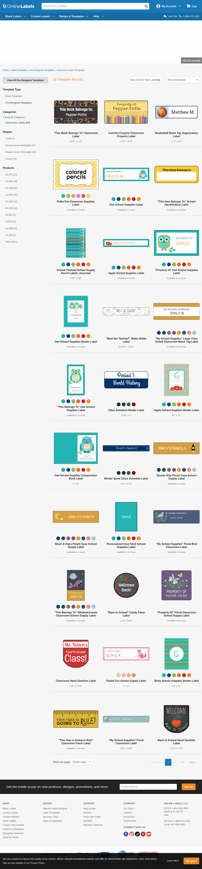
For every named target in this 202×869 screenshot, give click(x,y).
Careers (128, 812)
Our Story (128, 808)
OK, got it (191, 861)
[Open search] (146, 6)
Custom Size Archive (13, 825)
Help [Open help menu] (98, 16)
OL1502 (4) (11, 208)
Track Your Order (92, 816)
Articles (87, 812)
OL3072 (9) (11, 181)
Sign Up (188, 786)
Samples (87, 821)
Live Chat (170, 16)
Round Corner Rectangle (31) (20, 145)
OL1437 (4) (11, 201)
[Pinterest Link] (143, 833)
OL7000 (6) (11, 188)
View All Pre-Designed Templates (25, 80)
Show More (11, 241)
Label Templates (19, 70)
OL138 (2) (10, 235)
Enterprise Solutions (13, 833)
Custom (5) (11, 158)
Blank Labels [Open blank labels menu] (15, 16)
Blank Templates (13, 96)
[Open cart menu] (191, 6)
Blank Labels (9, 808)
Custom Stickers (11, 816)
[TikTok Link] (137, 833)
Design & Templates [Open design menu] (73, 16)
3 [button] (182, 762)
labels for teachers (59, 49)
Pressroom (129, 816)
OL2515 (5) (11, 194)
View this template (191, 60)
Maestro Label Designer (55, 808)
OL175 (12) (11, 174)
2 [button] (175, 762)
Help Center (89, 808)
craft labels (39, 49)
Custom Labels (10, 812)
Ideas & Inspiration (52, 821)
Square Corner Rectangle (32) (20, 152)
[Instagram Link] (132, 833)
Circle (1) (10, 138)
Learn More (173, 860)
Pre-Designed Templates (42, 70)
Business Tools (50, 816)
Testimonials (130, 821)
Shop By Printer (11, 837)
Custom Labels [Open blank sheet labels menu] (42, 16)
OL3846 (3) (11, 228)
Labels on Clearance (13, 829)
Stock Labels (9, 821)
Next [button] (192, 762)
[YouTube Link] (148, 833)
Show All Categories (14, 117)
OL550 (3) (10, 215)
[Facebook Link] (126, 833)
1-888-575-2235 (189, 16)
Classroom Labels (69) (17, 122)
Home (6, 70)
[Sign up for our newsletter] (148, 787)
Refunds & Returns (93, 825)
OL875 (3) (10, 221)
